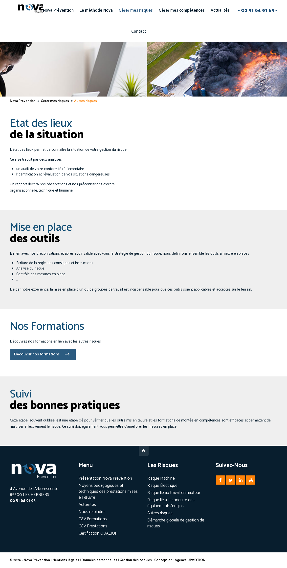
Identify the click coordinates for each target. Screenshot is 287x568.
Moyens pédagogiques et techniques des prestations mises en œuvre (108, 491)
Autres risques (160, 513)
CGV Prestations (93, 526)
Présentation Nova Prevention (105, 478)
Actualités (87, 504)
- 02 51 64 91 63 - (257, 10)
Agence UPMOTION (190, 560)
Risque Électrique (162, 485)
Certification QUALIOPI (99, 533)
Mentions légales (66, 560)
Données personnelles (100, 560)
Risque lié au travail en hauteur (173, 492)
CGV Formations (93, 519)
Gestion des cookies (136, 560)
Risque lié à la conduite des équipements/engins (171, 502)
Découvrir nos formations (37, 354)
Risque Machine (161, 478)
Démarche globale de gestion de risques (175, 523)
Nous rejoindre (92, 511)
